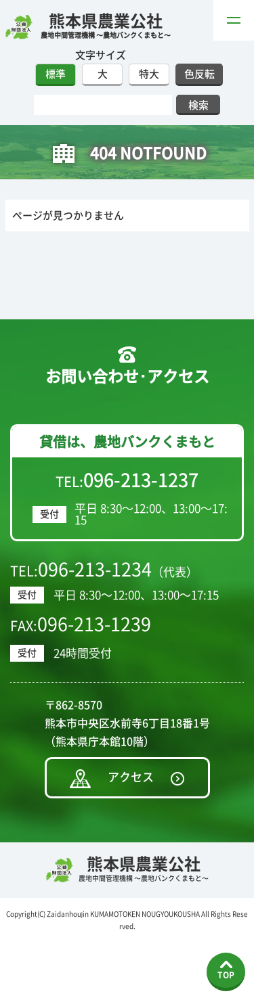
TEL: (127, 480)
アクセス (131, 777)
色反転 (199, 74)
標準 (55, 74)
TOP (225, 975)
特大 (149, 74)
